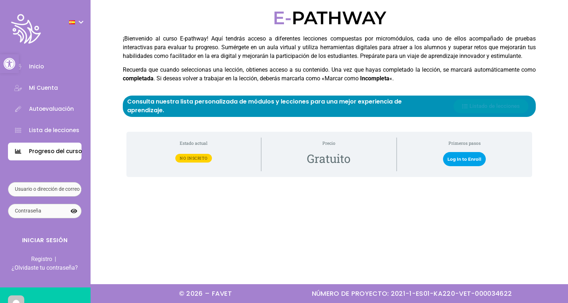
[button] (9, 63)
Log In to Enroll (464, 159)
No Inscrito (194, 158)
